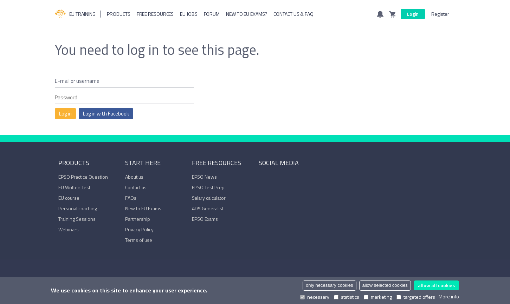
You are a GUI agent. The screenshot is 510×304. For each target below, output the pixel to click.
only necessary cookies (329, 285)
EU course (68, 197)
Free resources (155, 14)
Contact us (136, 187)
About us (134, 176)
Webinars (68, 229)
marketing (378, 296)
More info (449, 296)
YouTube (284, 178)
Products (118, 14)
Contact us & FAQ (293, 14)
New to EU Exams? (246, 14)
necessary (314, 296)
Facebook (262, 178)
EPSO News (204, 176)
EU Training (75, 14)
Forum (212, 14)
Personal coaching (77, 208)
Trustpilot (294, 178)
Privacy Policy (139, 229)
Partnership (137, 219)
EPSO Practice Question (83, 176)
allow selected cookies (385, 285)
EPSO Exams (205, 219)
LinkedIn (273, 178)
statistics (346, 296)
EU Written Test (74, 187)
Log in (65, 114)
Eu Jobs (188, 14)
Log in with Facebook (106, 114)
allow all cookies (436, 285)
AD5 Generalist (208, 208)
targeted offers (415, 296)
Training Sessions (77, 219)
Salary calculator (209, 197)
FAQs (130, 197)
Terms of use (138, 240)
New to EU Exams (143, 208)
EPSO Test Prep (208, 187)
